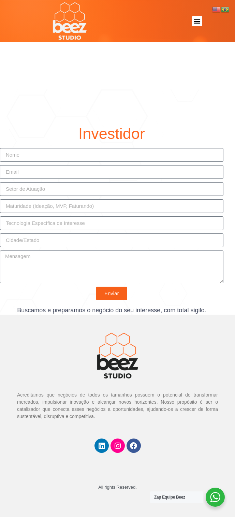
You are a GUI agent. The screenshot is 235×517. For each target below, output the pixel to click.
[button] (197, 21)
